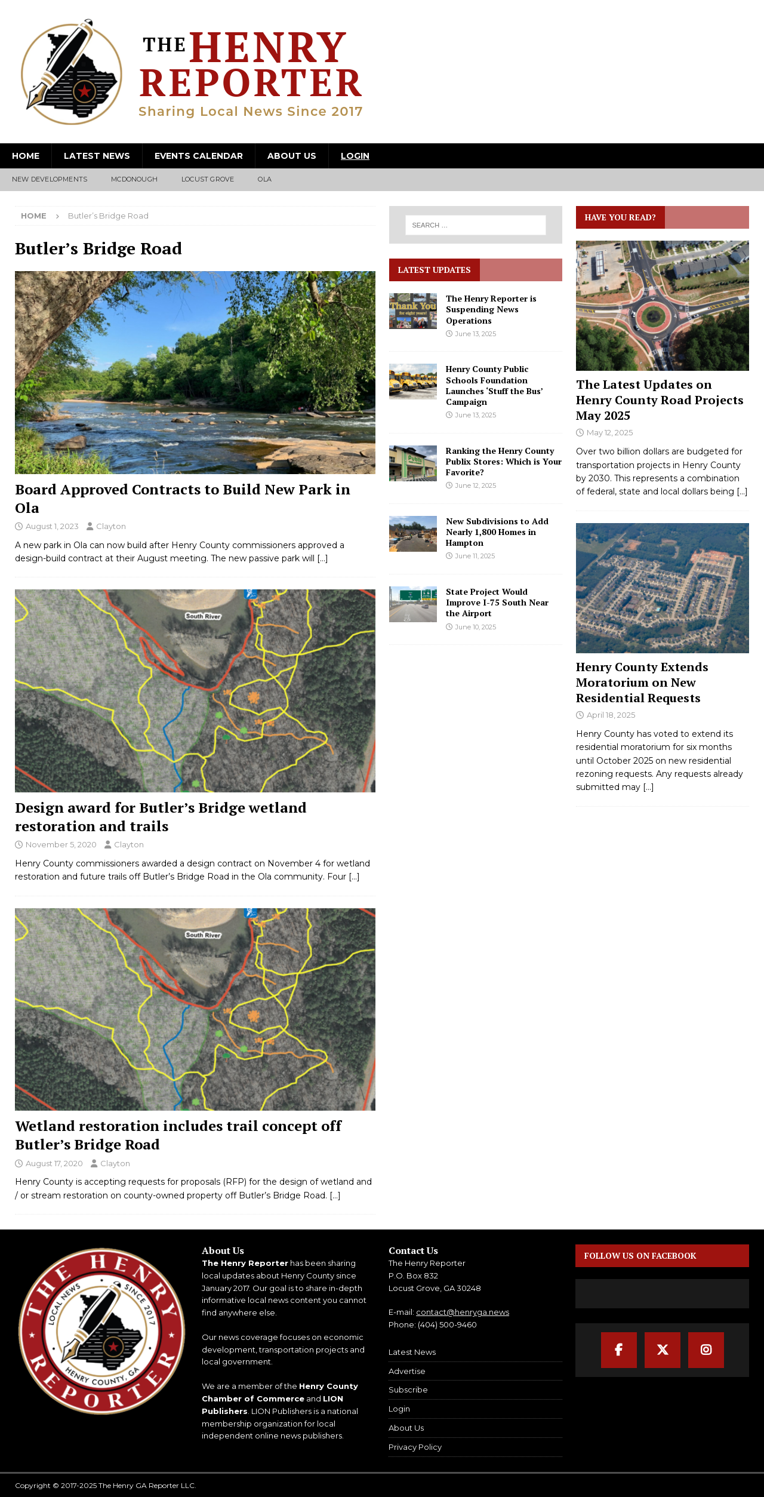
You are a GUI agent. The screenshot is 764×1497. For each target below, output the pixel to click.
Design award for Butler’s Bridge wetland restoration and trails (161, 816)
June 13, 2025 (475, 334)
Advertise (407, 1371)
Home (25, 155)
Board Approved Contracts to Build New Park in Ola (182, 498)
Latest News (97, 155)
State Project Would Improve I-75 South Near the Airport (497, 602)
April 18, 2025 (611, 715)
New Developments (49, 179)
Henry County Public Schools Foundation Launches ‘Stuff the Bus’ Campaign (494, 385)
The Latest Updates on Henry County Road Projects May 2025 (660, 399)
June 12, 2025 (475, 485)
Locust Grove (207, 179)
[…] (322, 558)
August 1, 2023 (52, 526)
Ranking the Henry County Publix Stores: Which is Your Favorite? (504, 461)
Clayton (111, 526)
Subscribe (408, 1389)
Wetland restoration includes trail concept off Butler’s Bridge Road (178, 1135)
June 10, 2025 (475, 627)
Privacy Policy (415, 1447)
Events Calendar (199, 155)
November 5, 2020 (61, 844)
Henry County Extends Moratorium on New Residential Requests (642, 682)
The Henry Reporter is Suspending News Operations (491, 309)
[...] (742, 491)
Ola (265, 179)
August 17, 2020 (54, 1163)
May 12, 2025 (610, 432)
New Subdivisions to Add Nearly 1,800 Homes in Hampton (497, 531)
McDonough (134, 179)
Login (355, 155)
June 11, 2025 (475, 556)
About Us (291, 155)
